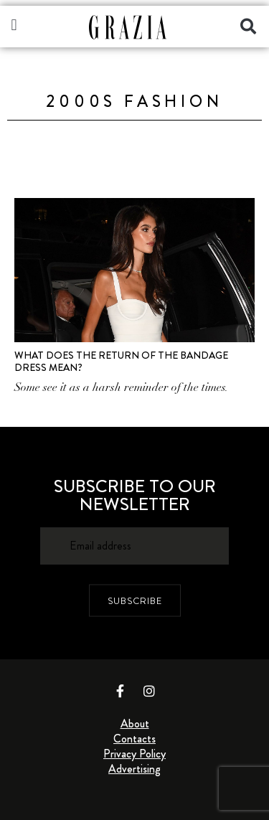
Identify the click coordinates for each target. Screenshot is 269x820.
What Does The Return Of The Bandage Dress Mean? (121, 361)
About (135, 723)
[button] (14, 25)
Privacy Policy (134, 753)
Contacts (134, 738)
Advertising (134, 768)
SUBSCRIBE (135, 600)
